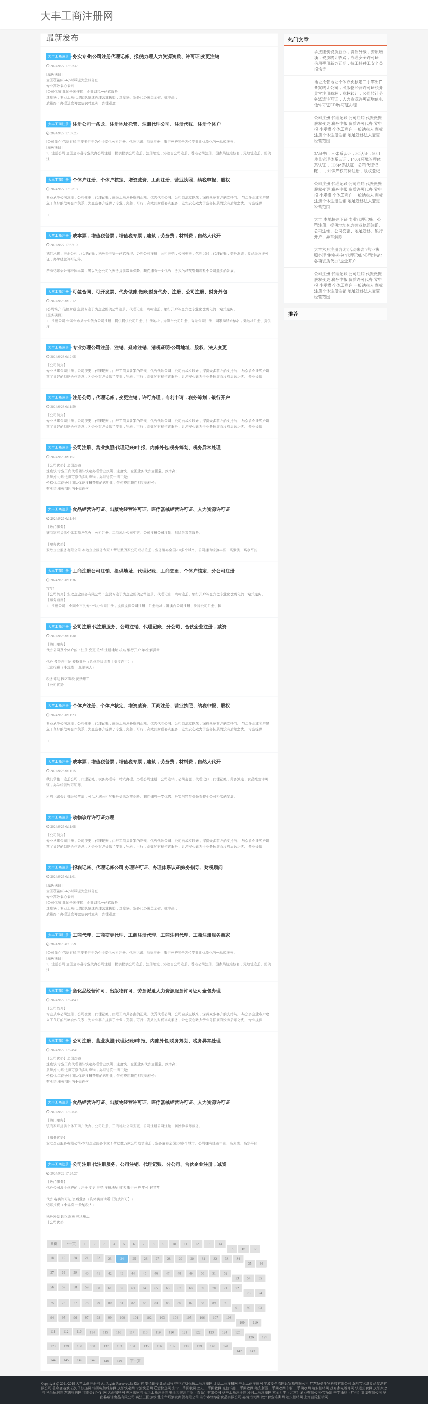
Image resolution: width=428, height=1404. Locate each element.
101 (135, 1318)
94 (52, 1318)
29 (180, 1259)
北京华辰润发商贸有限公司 (178, 1394)
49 (191, 1273)
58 (75, 1287)
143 (252, 1351)
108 (228, 1318)
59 (86, 1287)
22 (98, 1258)
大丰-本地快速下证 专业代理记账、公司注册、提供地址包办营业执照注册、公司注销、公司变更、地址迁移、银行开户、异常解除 (348, 228)
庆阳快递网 (126, 1387)
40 (86, 1273)
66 (167, 1288)
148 (106, 1361)
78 (86, 1303)
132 (106, 1346)
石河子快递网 (81, 1387)
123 (211, 1332)
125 (238, 1332)
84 (156, 1303)
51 (214, 1273)
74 (260, 1293)
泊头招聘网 (294, 1394)
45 (144, 1273)
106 (202, 1318)
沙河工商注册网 (259, 1390)
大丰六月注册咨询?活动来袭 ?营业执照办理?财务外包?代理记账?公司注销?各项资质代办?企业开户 (348, 255)
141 (225, 1346)
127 (264, 1337)
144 (53, 1360)
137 (172, 1346)
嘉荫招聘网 (251, 1394)
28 (169, 1259)
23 (110, 1259)
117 (131, 1332)
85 (167, 1303)
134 (132, 1346)
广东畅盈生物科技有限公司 (330, 1383)
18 (52, 1258)
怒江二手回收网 (209, 1387)
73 (248, 1293)
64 (144, 1288)
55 (260, 1278)
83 (144, 1303)
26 (145, 1259)
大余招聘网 (116, 1390)
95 (63, 1318)
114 (92, 1332)
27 (157, 1259)
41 (98, 1273)
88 (202, 1303)
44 (133, 1273)
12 (197, 1244)
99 (110, 1318)
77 (75, 1303)
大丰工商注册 (59, 56)
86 (179, 1303)
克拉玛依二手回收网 (238, 1387)
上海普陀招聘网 (316, 1394)
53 (237, 1278)
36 (261, 1264)
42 (110, 1273)
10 (174, 1244)
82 (133, 1303)
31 (203, 1259)
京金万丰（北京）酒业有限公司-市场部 (302, 1390)
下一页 (135, 1361)
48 (179, 1273)
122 (198, 1332)
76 (63, 1303)
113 (79, 1331)
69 (202, 1288)
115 (105, 1332)
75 (52, 1303)
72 (237, 1288)
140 (212, 1346)
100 (122, 1318)
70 (214, 1288)
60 (98, 1288)
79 (98, 1303)
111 (52, 1331)
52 (225, 1273)
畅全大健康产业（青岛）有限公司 (195, 1390)
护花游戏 (181, 1383)
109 (242, 1322)
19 (63, 1258)
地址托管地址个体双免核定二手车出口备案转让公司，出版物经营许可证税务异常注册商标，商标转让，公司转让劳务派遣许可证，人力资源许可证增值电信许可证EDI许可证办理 (348, 93)
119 (158, 1332)
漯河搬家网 (134, 1390)
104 (175, 1318)
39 (75, 1272)
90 (225, 1303)
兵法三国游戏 (146, 1394)
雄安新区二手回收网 (270, 1387)
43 (121, 1273)
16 (243, 1249)
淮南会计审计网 (94, 1390)
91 (237, 1308)
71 (225, 1288)
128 (53, 1346)
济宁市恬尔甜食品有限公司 (220, 1394)
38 (63, 1272)
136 (159, 1346)
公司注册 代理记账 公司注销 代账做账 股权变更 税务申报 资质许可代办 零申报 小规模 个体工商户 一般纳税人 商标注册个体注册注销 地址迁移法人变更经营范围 (348, 129)
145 (66, 1360)
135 (146, 1346)
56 (52, 1287)
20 (75, 1258)
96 (75, 1318)
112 (66, 1331)
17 (255, 1249)
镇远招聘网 (363, 1387)
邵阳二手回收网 (299, 1387)
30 (192, 1259)
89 (214, 1303)
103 (162, 1318)
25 (134, 1259)
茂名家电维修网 (342, 1387)
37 (52, 1272)
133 (119, 1346)
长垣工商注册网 (156, 1390)
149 (119, 1361)
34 (238, 1259)
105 (188, 1318)
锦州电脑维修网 (104, 1387)
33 (226, 1259)
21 (86, 1258)
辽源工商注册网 (225, 1383)
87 (191, 1303)
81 (121, 1303)
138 (186, 1346)
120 (171, 1332)
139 (199, 1346)
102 (149, 1318)
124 (224, 1332)
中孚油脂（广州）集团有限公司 (357, 1390)
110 (255, 1322)
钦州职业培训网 (273, 1394)
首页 (53, 1244)
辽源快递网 (162, 1387)
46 (156, 1273)
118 (144, 1332)
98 (98, 1318)
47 (167, 1273)
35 (250, 1264)
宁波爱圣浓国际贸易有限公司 (286, 1383)
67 (179, 1288)
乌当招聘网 (54, 1390)
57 (63, 1287)
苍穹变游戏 (61, 1387)
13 (209, 1244)
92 (248, 1308)
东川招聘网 (73, 1390)
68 (191, 1288)
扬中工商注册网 (234, 1390)
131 (92, 1346)
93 (260, 1308)
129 (66, 1346)
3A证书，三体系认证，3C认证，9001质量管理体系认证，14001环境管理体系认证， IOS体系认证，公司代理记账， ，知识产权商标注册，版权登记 (347, 162)
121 (184, 1332)
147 (92, 1360)
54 (248, 1278)
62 (121, 1288)
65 (156, 1288)
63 (133, 1288)
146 (79, 1360)
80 (110, 1303)
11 (185, 1244)
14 (220, 1244)
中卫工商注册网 (251, 1383)
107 (215, 1318)
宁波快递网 (144, 1387)
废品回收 (167, 1383)
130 (79, 1346)
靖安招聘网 (320, 1387)
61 (110, 1288)
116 (118, 1332)
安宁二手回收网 (184, 1387)
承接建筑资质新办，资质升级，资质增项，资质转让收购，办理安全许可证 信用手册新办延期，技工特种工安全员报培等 (348, 60)
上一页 (70, 1244)
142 (239, 1351)
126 (251, 1337)
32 (215, 1259)
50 (202, 1273)
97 (86, 1318)
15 (232, 1249)
